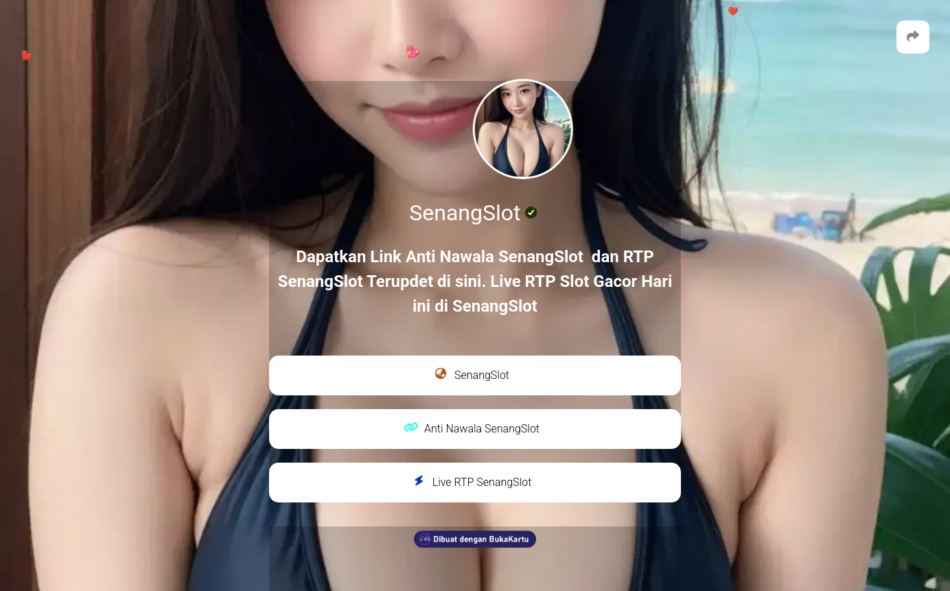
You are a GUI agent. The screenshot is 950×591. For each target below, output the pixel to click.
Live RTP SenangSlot (472, 482)
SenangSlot (471, 374)
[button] (912, 37)
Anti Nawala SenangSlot (472, 428)
